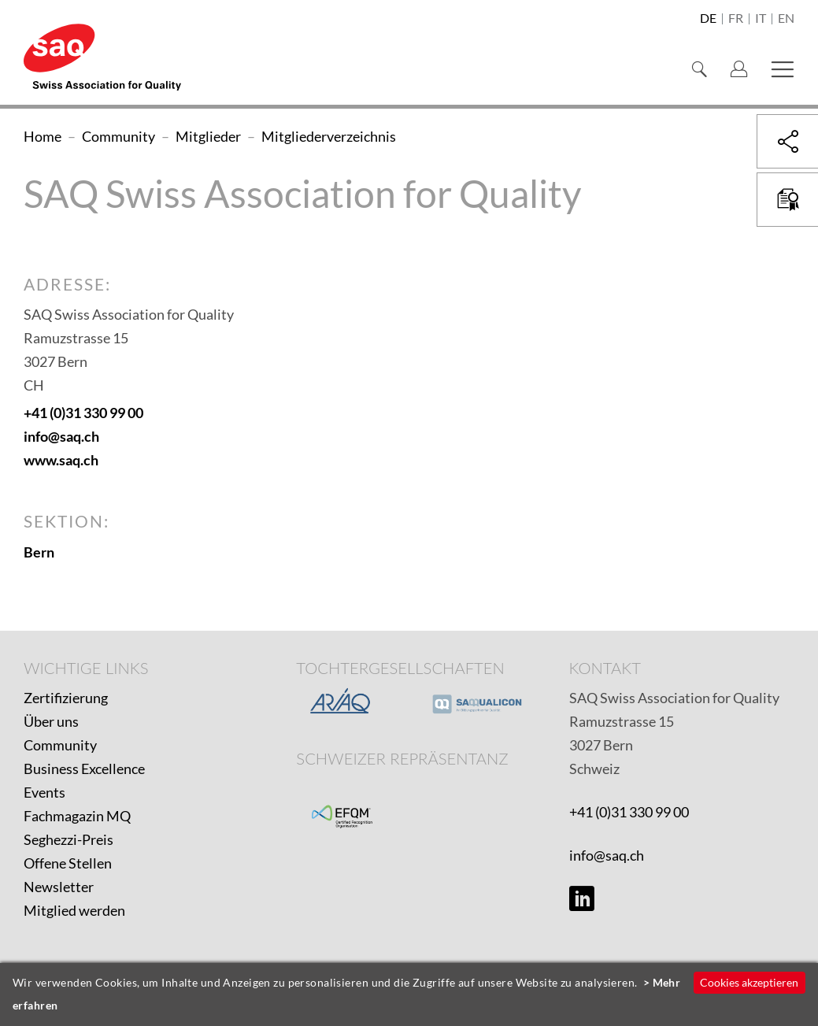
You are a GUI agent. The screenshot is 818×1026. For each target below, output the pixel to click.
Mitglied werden (74, 910)
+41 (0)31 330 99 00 (83, 412)
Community (60, 745)
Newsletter (59, 886)
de (708, 18)
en (786, 18)
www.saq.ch (61, 460)
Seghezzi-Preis (68, 839)
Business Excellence (84, 768)
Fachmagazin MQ (77, 815)
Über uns (51, 721)
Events (44, 792)
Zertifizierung (66, 697)
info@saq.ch (61, 436)
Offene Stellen (68, 863)
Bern (39, 552)
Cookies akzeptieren (749, 982)
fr (735, 18)
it (760, 18)
